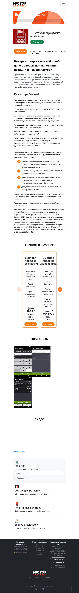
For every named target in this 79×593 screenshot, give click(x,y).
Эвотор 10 (39, 553)
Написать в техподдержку (58, 560)
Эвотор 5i (39, 545)
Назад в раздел (19, 451)
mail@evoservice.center (39, 577)
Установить (37, 42)
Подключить (31, 324)
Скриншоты (50, 51)
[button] (60, 289)
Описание (20, 51)
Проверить (21, 478)
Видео (64, 51)
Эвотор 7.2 (39, 549)
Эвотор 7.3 (39, 551)
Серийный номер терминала (26, 469)
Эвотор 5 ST (39, 547)
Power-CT (39, 555)
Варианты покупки (35, 52)
